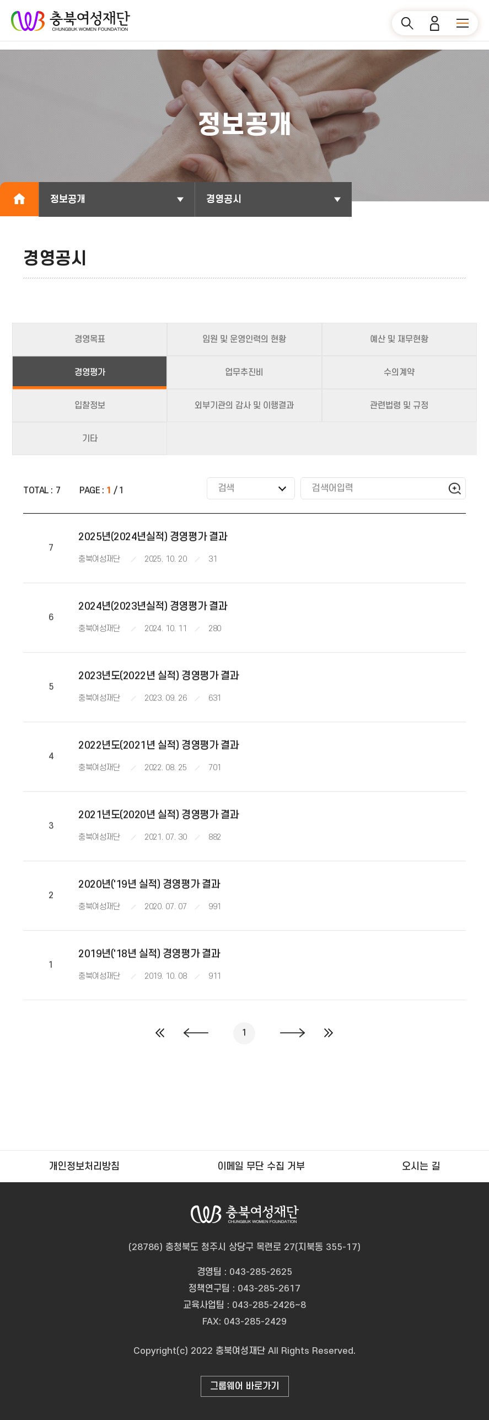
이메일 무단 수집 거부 (261, 1166)
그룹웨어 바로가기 (244, 1386)
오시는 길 (421, 1166)
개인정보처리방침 (84, 1166)
